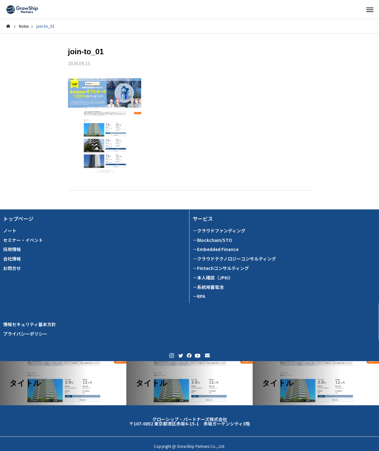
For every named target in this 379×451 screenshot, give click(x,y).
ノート (9, 230)
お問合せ (12, 268)
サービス (203, 219)
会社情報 (12, 258)
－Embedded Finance (215, 249)
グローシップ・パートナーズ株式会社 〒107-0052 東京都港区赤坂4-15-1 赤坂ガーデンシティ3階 (189, 421)
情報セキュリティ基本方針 (29, 324)
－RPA (199, 296)
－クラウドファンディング (219, 230)
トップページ (18, 219)
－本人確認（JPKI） (213, 277)
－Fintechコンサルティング (221, 268)
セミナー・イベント (23, 240)
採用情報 (12, 249)
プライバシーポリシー (25, 334)
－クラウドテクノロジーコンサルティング (234, 258)
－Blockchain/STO (212, 240)
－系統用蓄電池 (208, 287)
